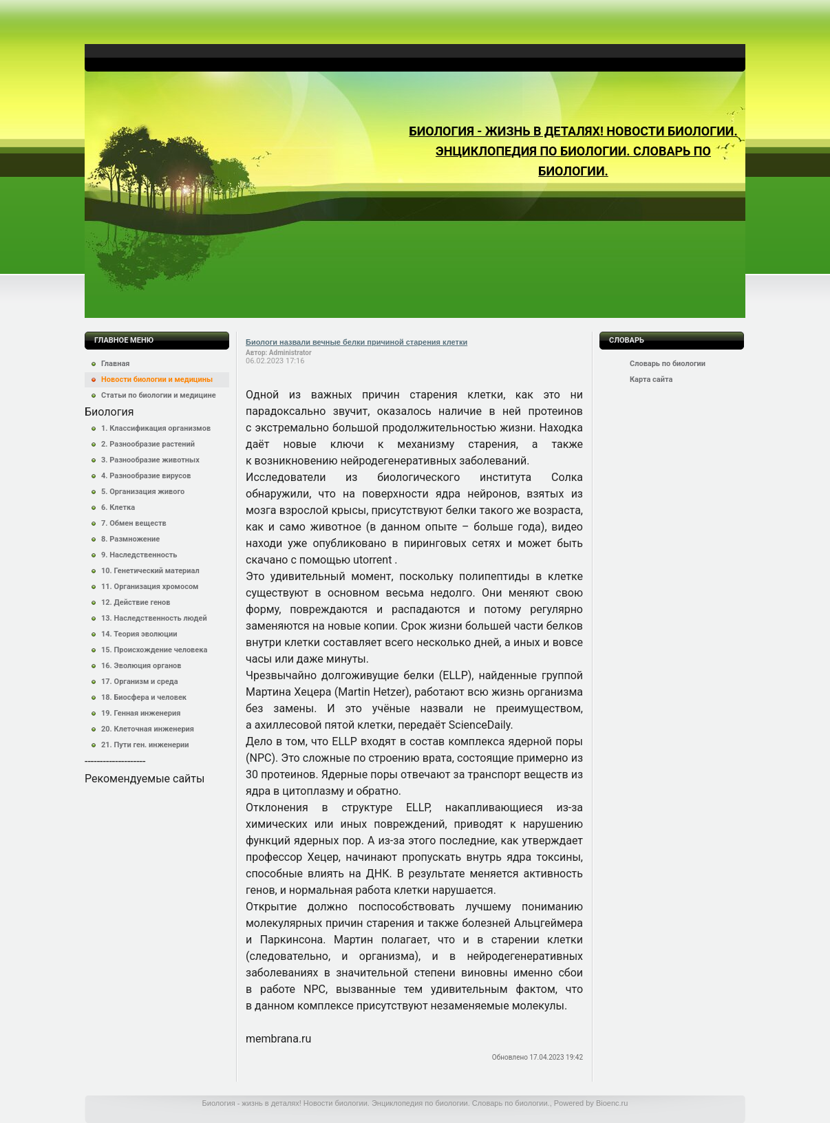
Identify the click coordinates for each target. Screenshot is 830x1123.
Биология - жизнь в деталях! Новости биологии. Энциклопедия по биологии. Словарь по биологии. (573, 151)
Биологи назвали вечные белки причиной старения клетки (356, 342)
